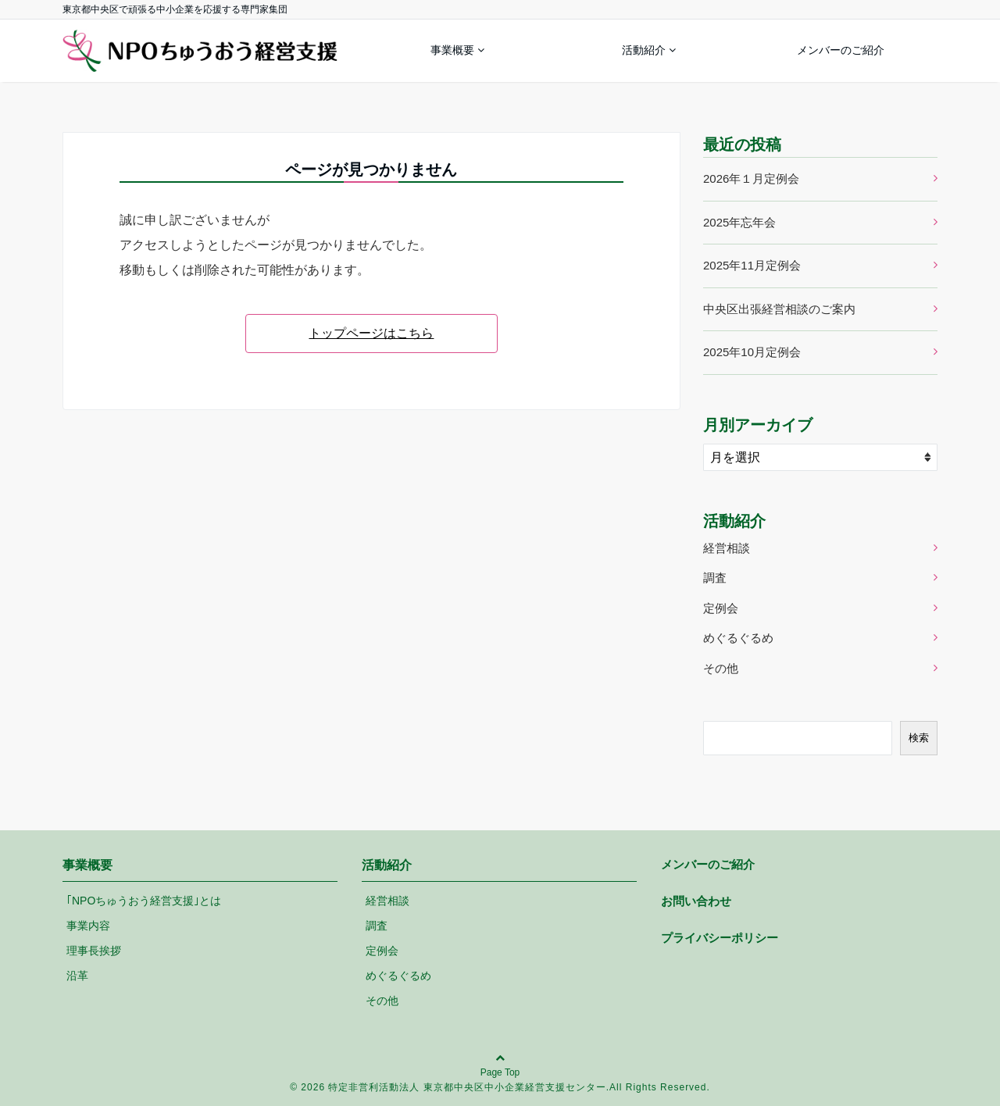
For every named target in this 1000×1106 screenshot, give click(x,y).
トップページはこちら (371, 333)
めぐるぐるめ (738, 637)
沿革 (77, 975)
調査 (715, 577)
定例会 (720, 608)
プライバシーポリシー (719, 937)
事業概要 (452, 50)
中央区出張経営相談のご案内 (779, 309)
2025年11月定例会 (752, 265)
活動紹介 (644, 50)
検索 (919, 738)
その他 (720, 668)
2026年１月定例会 (751, 178)
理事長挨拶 (93, 950)
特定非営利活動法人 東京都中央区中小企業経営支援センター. (468, 1087)
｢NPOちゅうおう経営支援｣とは (143, 900)
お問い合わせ (696, 901)
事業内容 (88, 925)
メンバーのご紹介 (840, 50)
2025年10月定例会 (752, 352)
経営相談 (726, 548)
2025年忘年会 (739, 222)
